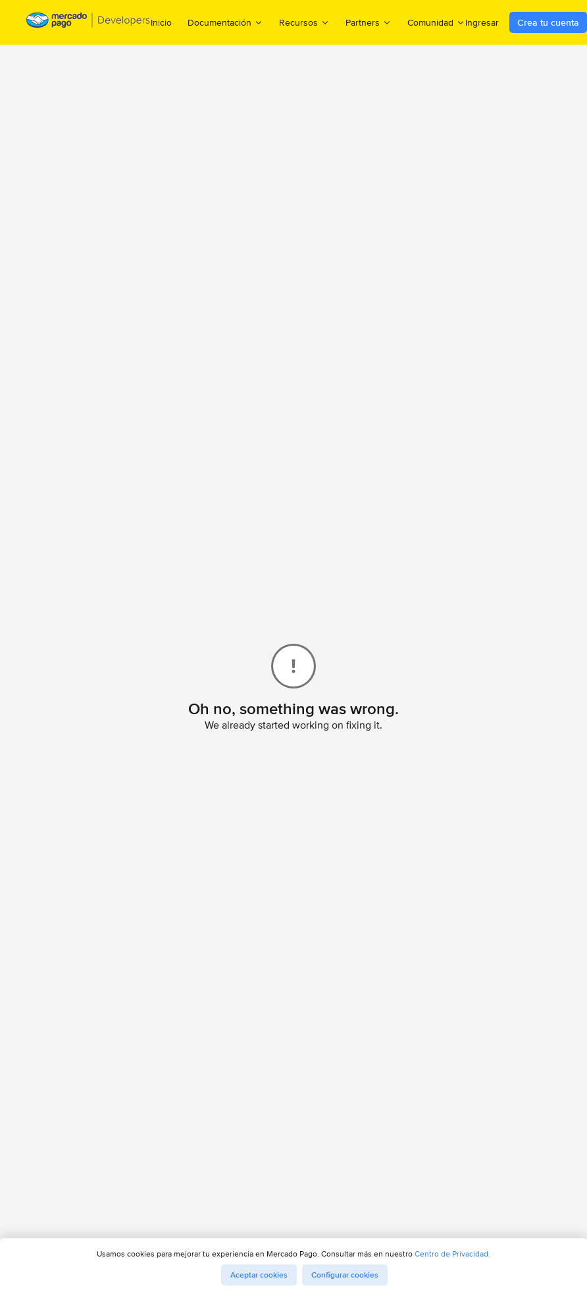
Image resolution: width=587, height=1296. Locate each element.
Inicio (161, 22)
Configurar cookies (344, 1275)
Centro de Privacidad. (452, 1253)
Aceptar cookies (259, 1275)
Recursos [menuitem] (304, 22)
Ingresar (482, 22)
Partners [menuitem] (368, 22)
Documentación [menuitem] (225, 22)
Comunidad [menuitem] (436, 22)
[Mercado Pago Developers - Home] (88, 22)
